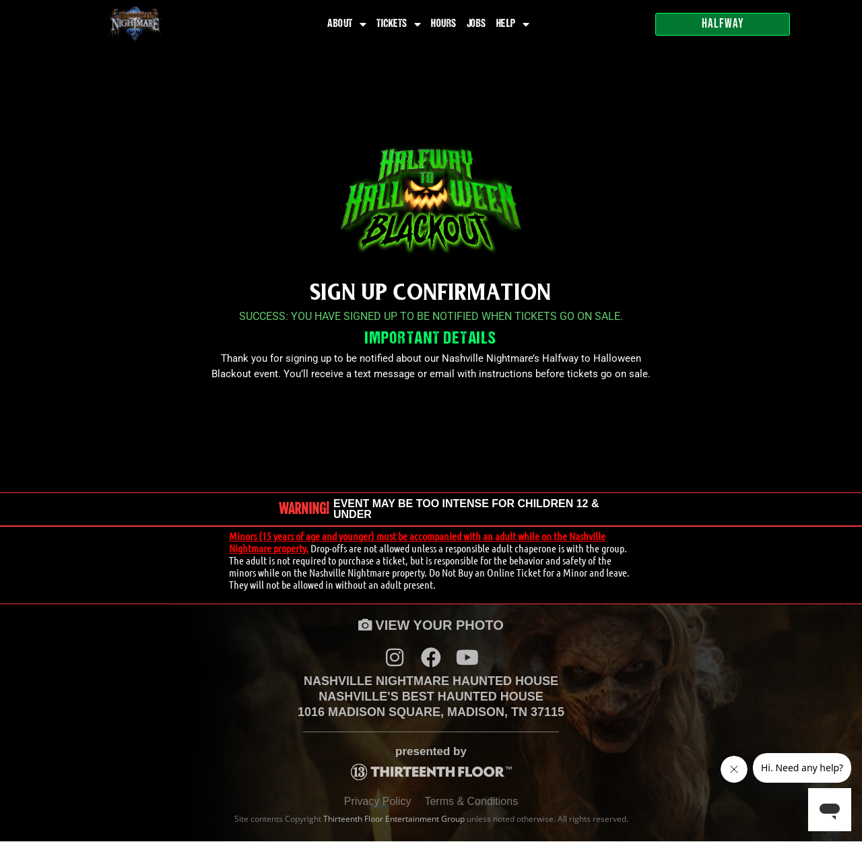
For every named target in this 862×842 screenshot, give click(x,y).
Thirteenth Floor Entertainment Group (394, 819)
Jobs (476, 24)
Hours (444, 24)
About (346, 24)
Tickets (398, 24)
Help (513, 24)
